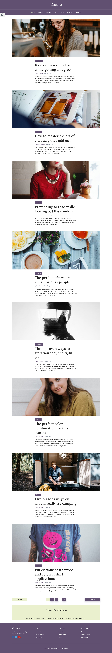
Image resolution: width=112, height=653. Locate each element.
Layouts (40, 12)
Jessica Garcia (39, 436)
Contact (60, 637)
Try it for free (84, 632)
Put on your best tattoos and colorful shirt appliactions (54, 574)
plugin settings (80, 618)
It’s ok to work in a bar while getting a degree (53, 67)
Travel (37, 495)
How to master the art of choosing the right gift (55, 138)
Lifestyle (38, 132)
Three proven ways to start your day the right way (53, 353)
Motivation (39, 61)
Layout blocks (38, 637)
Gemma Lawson (40, 144)
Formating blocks (39, 634)
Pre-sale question (85, 634)
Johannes (56, 5)
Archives (48, 12)
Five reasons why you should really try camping (55, 501)
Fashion (38, 419)
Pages (62, 12)
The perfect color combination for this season (51, 428)
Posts (55, 12)
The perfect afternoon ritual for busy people (53, 280)
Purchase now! (84, 637)
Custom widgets (62, 634)
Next (92, 599)
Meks (50, 648)
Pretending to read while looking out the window (55, 209)
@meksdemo (60, 610)
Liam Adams (39, 73)
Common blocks (39, 632)
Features (69, 12)
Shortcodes (61, 632)
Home (33, 12)
